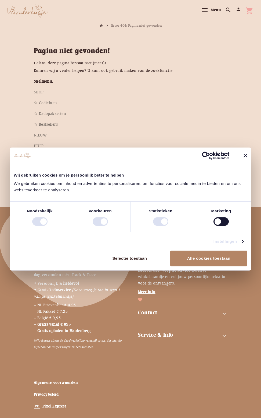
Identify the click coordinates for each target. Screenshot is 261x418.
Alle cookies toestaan (208, 258)
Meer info (146, 291)
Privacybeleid (46, 394)
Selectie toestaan (129, 258)
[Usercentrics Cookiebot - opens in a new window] (210, 156)
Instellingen (225, 241)
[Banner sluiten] (245, 155)
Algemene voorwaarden (56, 382)
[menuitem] (39, 92)
